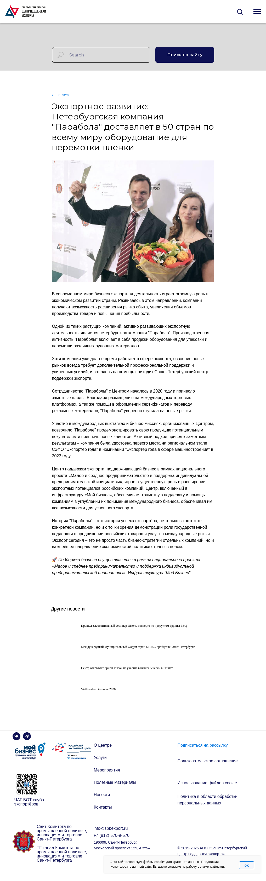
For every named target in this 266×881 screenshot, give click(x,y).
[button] (240, 11)
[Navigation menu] (257, 11)
